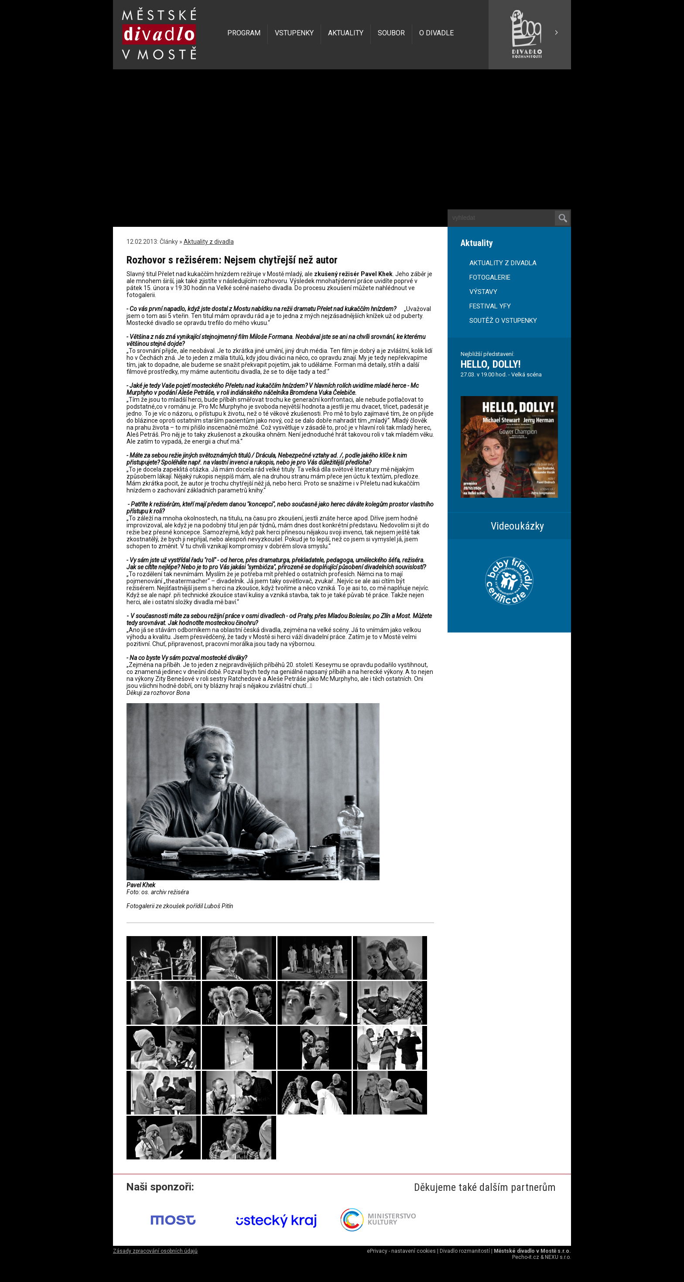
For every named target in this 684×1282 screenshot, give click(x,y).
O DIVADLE (436, 33)
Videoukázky (517, 526)
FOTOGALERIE (489, 277)
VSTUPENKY (294, 33)
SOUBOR (391, 33)
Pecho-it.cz (525, 1257)
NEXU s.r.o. (558, 1257)
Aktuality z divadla (209, 241)
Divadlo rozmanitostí (465, 1251)
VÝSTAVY (483, 292)
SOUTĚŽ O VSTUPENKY (503, 321)
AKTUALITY (345, 33)
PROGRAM (243, 33)
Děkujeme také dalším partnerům (485, 1187)
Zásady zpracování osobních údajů (155, 1251)
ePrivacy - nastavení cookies (401, 1251)
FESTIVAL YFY (490, 306)
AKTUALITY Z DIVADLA (503, 263)
